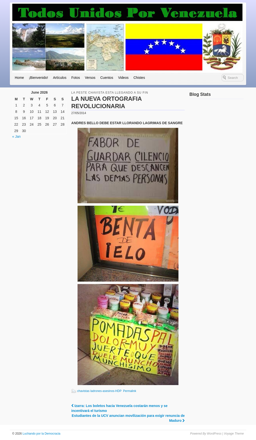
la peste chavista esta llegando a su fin (109, 92)
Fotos (75, 78)
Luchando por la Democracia (41, 433)
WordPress (214, 433)
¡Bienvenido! (38, 78)
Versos (90, 78)
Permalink (129, 391)
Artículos (59, 78)
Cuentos (106, 78)
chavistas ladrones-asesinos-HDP (99, 391)
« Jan (16, 136)
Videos (123, 78)
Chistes (139, 78)
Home (19, 78)
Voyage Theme (234, 433)
